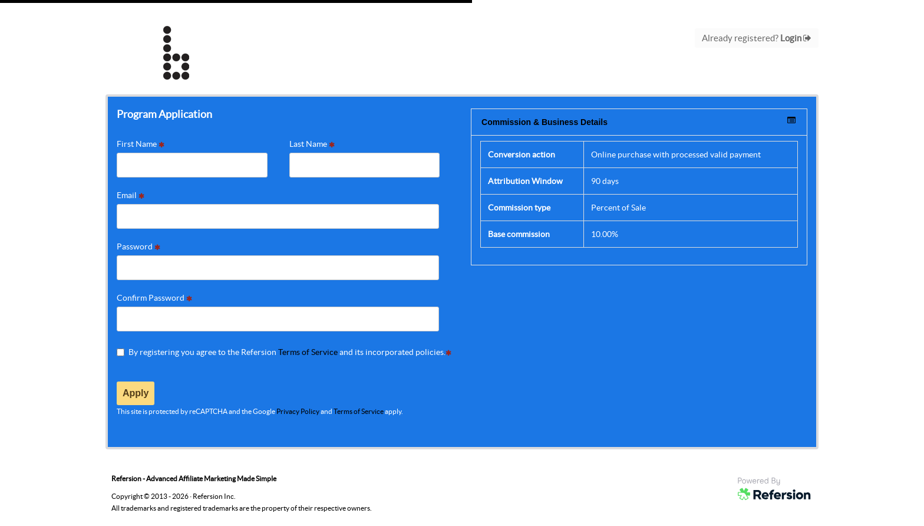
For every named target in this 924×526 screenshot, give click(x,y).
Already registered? (756, 38)
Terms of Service (308, 352)
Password (138, 246)
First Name (140, 144)
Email (130, 195)
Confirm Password (154, 298)
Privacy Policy (297, 411)
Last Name (312, 144)
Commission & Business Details (638, 121)
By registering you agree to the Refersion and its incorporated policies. (284, 352)
